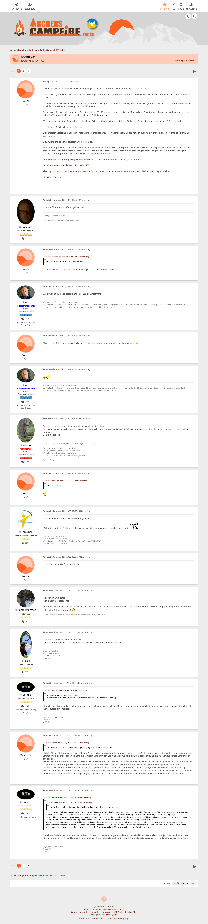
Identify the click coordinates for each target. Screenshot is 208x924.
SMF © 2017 (101, 909)
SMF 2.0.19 (89, 909)
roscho (27, 445)
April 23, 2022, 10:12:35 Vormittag (61, 81)
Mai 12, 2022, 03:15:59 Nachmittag (67, 735)
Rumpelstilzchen (27, 609)
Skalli (27, 660)
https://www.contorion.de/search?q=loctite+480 (66, 165)
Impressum (83, 918)
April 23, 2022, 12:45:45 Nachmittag (67, 511)
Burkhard (27, 227)
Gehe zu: (168, 883)
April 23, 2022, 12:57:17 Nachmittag (67, 557)
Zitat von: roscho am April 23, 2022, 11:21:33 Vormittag (65, 481)
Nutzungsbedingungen (119, 918)
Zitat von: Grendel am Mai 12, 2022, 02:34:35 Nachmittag (66, 743)
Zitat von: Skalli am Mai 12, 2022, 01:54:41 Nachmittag (65, 690)
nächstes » (191, 60)
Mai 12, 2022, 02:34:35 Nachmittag (67, 683)
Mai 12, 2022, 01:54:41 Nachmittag (67, 632)
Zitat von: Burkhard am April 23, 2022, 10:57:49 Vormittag (66, 257)
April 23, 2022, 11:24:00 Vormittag (66, 473)
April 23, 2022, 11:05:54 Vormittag (66, 249)
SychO (114, 914)
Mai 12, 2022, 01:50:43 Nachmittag (67, 590)
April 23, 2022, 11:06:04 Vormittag (66, 286)
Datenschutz (98, 918)
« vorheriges (179, 60)
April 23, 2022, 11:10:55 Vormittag (66, 369)
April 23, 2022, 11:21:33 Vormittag (66, 418)
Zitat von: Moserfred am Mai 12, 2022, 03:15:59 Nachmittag (67, 797)
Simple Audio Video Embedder (85, 912)
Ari (26, 302)
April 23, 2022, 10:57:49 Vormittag (66, 200)
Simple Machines (116, 909)
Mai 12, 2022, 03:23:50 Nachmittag (67, 790)
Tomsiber (27, 531)
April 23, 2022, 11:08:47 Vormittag (66, 335)
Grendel (26, 694)
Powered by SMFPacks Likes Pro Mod (119, 912)
